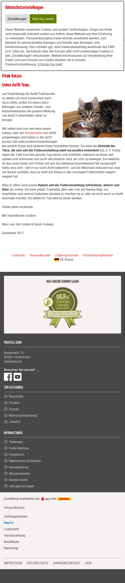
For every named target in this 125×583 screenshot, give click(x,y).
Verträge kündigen (21, 486)
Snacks (14, 409)
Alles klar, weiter (43, 19)
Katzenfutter (33, 133)
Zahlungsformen (66, 255)
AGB (88, 563)
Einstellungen (17, 19)
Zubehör (15, 422)
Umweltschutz (19, 467)
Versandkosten (40, 255)
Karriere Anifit (18, 480)
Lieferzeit (18, 255)
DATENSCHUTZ (38, 562)
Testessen (16, 442)
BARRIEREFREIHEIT (67, 562)
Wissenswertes (19, 473)
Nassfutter (16, 396)
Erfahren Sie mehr (50, 64)
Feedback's (16, 454)
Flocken (14, 403)
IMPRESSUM (13, 562)
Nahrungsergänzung (23, 415)
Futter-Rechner (19, 448)
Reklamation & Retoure (25, 461)
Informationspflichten (98, 255)
